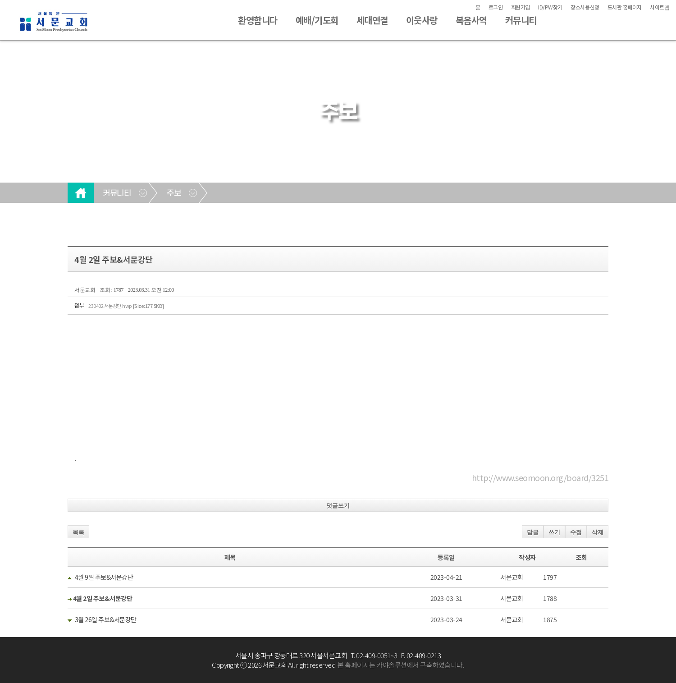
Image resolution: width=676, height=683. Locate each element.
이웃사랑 (422, 20)
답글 (533, 532)
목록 (78, 532)
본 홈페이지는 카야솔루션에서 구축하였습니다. (401, 664)
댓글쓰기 (338, 505)
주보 (174, 193)
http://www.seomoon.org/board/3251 (540, 477)
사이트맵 (659, 7)
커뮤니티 (521, 20)
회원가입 (520, 7)
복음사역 (471, 20)
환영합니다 (258, 20)
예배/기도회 (317, 20)
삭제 (597, 532)
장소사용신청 (585, 7)
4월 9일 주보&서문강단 (104, 577)
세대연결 (372, 20)
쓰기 (554, 532)
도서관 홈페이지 (624, 7)
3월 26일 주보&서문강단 (106, 619)
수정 (576, 532)
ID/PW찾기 (550, 7)
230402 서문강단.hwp (126, 305)
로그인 (496, 7)
